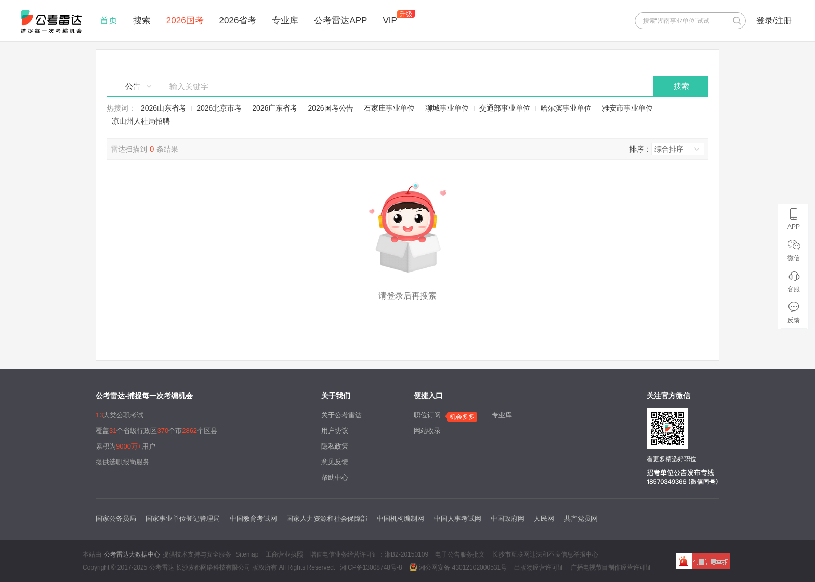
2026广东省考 (274, 108)
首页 (108, 20)
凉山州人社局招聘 (141, 121)
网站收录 (427, 431)
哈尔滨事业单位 (566, 108)
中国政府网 (507, 518)
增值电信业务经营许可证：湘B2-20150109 (369, 554)
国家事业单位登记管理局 (183, 518)
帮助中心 (334, 477)
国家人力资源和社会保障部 (326, 518)
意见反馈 (334, 462)
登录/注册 (774, 20)
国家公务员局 (116, 518)
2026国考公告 (330, 108)
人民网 (544, 518)
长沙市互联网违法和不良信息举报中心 (545, 554)
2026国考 (185, 20)
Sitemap (246, 554)
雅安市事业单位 (627, 108)
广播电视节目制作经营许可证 (611, 567)
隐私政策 (334, 446)
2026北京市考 (219, 108)
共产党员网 (581, 518)
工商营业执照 (284, 554)
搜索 (142, 20)
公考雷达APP (340, 20)
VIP (390, 20)
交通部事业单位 (504, 108)
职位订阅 (427, 415)
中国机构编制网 (400, 518)
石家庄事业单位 (389, 108)
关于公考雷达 (341, 415)
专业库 (285, 20)
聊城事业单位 (447, 108)
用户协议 (334, 431)
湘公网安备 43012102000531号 (458, 567)
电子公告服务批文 (460, 554)
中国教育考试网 (253, 518)
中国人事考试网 (457, 518)
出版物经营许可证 (539, 567)
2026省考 (238, 20)
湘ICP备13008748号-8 (371, 567)
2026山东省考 (163, 108)
